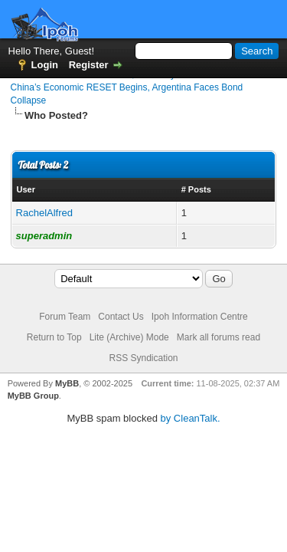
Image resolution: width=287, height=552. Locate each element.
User (26, 189)
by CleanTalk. (190, 418)
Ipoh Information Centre (200, 316)
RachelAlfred (44, 213)
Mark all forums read (218, 337)
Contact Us (120, 316)
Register (89, 65)
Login (44, 65)
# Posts (196, 189)
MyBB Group (33, 395)
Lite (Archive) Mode (129, 337)
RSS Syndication (143, 358)
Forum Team (64, 316)
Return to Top (54, 337)
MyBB (67, 383)
